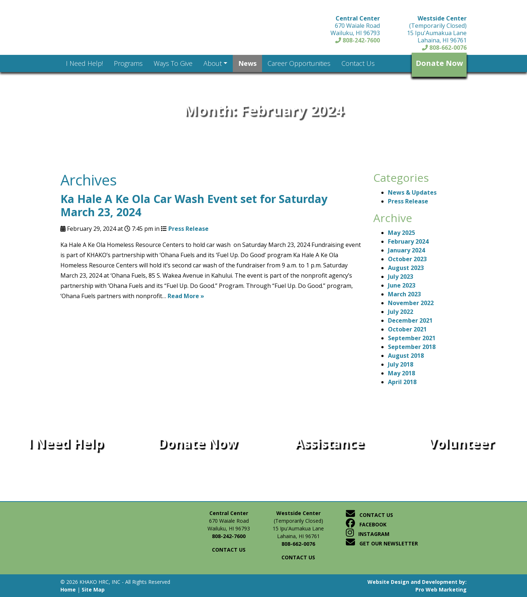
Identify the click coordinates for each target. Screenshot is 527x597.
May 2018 (401, 373)
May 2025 (401, 233)
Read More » (186, 296)
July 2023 (400, 277)
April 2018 (402, 382)
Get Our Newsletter (382, 543)
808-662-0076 (444, 48)
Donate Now (439, 63)
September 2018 (412, 347)
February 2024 (408, 241)
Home (68, 589)
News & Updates (412, 192)
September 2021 (412, 338)
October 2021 (407, 329)
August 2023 (406, 268)
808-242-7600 (357, 40)
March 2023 (404, 294)
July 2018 (400, 364)
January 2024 (406, 250)
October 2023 (407, 259)
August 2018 (406, 356)
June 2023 (401, 285)
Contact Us (369, 514)
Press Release (188, 229)
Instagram (367, 533)
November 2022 (411, 303)
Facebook (366, 524)
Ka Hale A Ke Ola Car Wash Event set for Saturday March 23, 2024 (194, 205)
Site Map (93, 589)
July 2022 (400, 312)
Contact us (229, 549)
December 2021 (410, 320)
